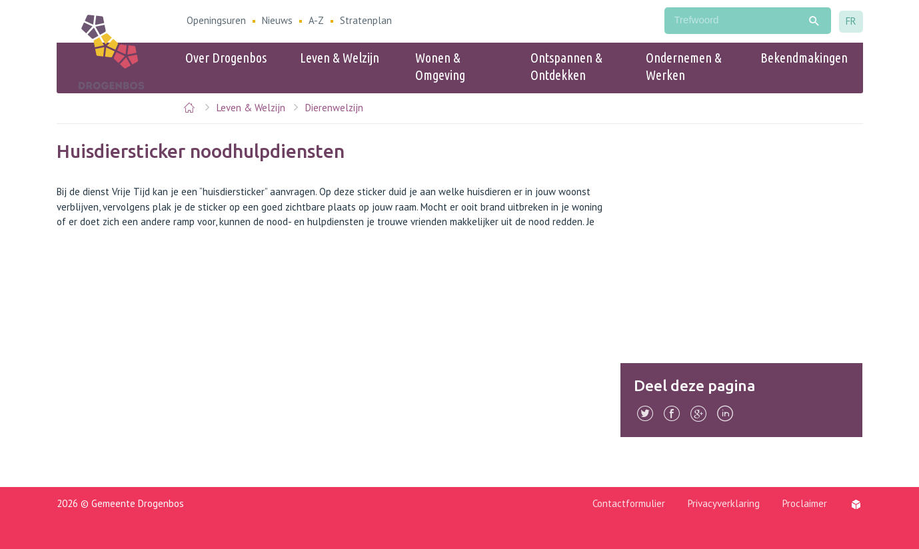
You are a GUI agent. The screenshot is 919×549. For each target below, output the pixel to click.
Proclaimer (804, 503)
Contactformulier (628, 503)
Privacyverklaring (724, 503)
